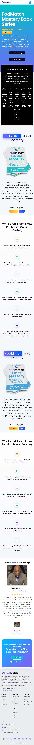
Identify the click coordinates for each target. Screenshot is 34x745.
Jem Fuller (30, 101)
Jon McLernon (4, 93)
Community (15, 702)
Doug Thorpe (17, 112)
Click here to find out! (6, 690)
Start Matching (17, 657)
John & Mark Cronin (4, 105)
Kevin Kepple (17, 89)
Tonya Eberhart (23, 89)
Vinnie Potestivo (30, 105)
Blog (13, 715)
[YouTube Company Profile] (15, 739)
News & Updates (28, 696)
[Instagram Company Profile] (19, 739)
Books (13, 717)
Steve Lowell (17, 117)
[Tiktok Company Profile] (26, 739)
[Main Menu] (30, 2)
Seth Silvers (17, 109)
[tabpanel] (17, 624)
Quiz (2, 701)
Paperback (14, 211)
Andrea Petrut (4, 100)
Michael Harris (23, 101)
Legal (25, 699)
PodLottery (4, 704)
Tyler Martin (10, 89)
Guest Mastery (17, 53)
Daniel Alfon (17, 105)
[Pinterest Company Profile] (11, 739)
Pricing (3, 699)
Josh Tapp (30, 93)
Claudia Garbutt (23, 93)
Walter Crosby (11, 97)
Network (14, 699)
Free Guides (15, 712)
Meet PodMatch (28, 701)
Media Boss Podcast (19, 591)
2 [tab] (20, 629)
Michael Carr (30, 89)
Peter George (17, 97)
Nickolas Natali (30, 97)
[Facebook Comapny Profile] (4, 739)
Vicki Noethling (23, 97)
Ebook (21, 211)
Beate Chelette (17, 93)
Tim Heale (4, 96)
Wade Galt (10, 93)
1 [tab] (14, 629)
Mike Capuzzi (4, 89)
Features (3, 696)
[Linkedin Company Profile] (22, 739)
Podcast (14, 706)
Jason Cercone (23, 105)
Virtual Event (15, 696)
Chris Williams (11, 101)
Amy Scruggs (11, 105)
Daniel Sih (17, 114)
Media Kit (26, 704)
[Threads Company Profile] (30, 739)
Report (15, 709)
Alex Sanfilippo (17, 120)
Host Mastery (17, 59)
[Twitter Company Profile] (7, 739)
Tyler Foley (17, 101)
